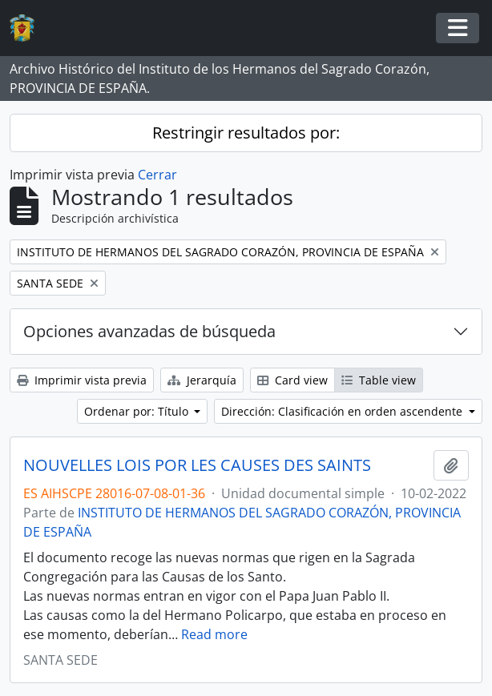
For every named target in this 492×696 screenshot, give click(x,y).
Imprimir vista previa (82, 380)
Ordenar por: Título (138, 411)
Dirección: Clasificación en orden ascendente (343, 411)
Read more (214, 634)
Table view (378, 380)
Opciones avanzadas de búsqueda (149, 331)
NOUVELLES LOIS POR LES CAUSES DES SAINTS (197, 465)
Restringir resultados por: (246, 132)
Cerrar (157, 174)
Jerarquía (201, 380)
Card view (292, 380)
